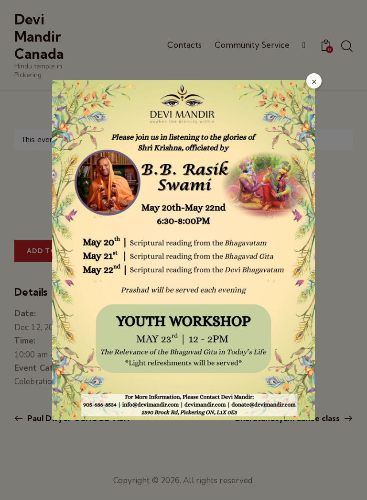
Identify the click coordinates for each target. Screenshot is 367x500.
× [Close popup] (314, 81)
